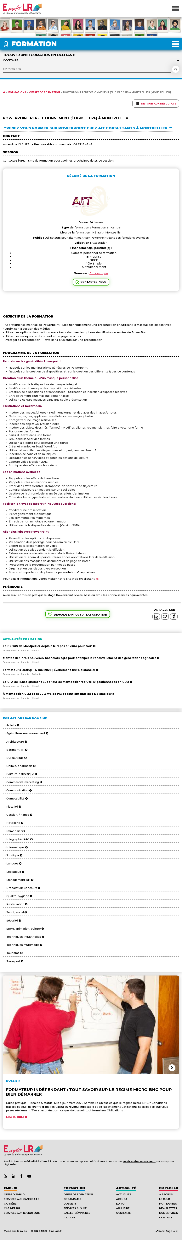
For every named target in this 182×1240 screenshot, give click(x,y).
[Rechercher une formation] (175, 69)
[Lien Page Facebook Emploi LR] (21, 1176)
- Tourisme (13, 953)
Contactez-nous (93, 281)
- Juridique (12, 855)
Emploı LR (168, 1188)
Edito (120, 1203)
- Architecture (15, 741)
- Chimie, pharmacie (19, 766)
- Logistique (13, 872)
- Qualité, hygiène (17, 896)
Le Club (164, 1198)
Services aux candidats (21, 1198)
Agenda (121, 1198)
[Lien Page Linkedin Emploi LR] (13, 1176)
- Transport (13, 961)
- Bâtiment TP (15, 749)
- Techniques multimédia (22, 945)
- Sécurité (12, 920)
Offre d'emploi (14, 1194)
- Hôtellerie (13, 823)
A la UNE (70, 1217)
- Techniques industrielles (23, 936)
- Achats (11, 725)
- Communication (17, 790)
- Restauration (15, 904)
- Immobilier (14, 831)
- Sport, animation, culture (23, 928)
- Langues (12, 863)
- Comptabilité (15, 798)
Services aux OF (75, 1208)
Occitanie (123, 1212)
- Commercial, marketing (22, 782)
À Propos (166, 1194)
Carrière (10, 1203)
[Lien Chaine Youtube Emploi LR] (29, 1176)
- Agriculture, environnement (25, 733)
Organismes (72, 1198)
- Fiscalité (12, 806)
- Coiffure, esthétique (20, 774)
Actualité (126, 1188)
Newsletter (168, 1208)
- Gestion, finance (17, 814)
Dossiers (70, 1203)
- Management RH (18, 880)
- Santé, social (15, 912)
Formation (74, 1188)
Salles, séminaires (77, 1212)
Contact (166, 1217)
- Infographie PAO (18, 839)
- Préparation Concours (21, 888)
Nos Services (168, 1212)
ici (97, 578)
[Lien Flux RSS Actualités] (5, 1176)
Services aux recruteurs (22, 1212)
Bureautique (98, 273)
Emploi (10, 1188)
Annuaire (122, 1208)
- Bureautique (15, 758)
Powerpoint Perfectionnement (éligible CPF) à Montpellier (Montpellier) (117, 92)
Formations (17, 92)
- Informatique (15, 847)
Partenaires (168, 1203)
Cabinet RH (12, 1208)
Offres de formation (44, 92)
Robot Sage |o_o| (167, 1231)
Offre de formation (78, 1194)
